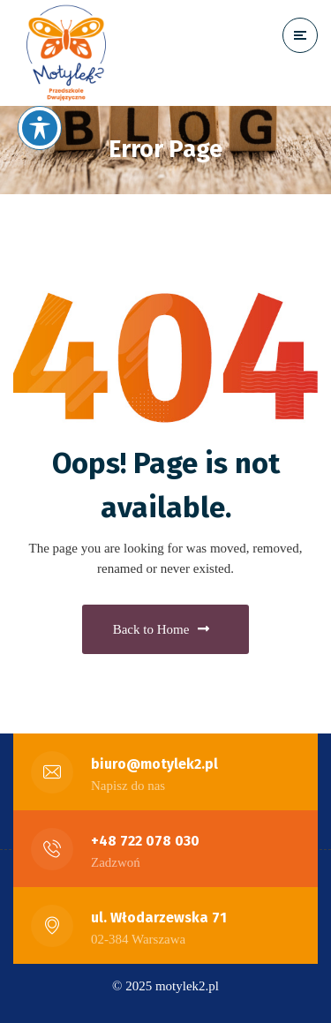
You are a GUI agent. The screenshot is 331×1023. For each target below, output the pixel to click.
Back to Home (161, 629)
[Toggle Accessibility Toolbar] (40, 128)
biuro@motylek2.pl (154, 764)
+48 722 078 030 (145, 840)
